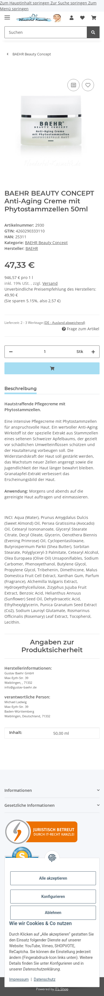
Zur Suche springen (69, 3)
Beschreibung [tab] (20, 388)
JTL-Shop (61, 989)
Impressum (19, 979)
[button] (71, 17)
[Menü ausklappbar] (7, 15)
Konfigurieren (53, 896)
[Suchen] (93, 32)
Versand (50, 283)
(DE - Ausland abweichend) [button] (64, 322)
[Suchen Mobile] (45, 32)
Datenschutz (44, 979)
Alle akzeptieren (53, 878)
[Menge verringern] (11, 352)
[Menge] (45, 352)
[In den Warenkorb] (8, 69)
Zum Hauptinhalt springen (25, 3)
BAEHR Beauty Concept (46, 242)
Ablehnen (53, 912)
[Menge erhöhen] (93, 352)
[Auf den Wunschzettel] (88, 85)
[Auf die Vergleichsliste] (73, 85)
